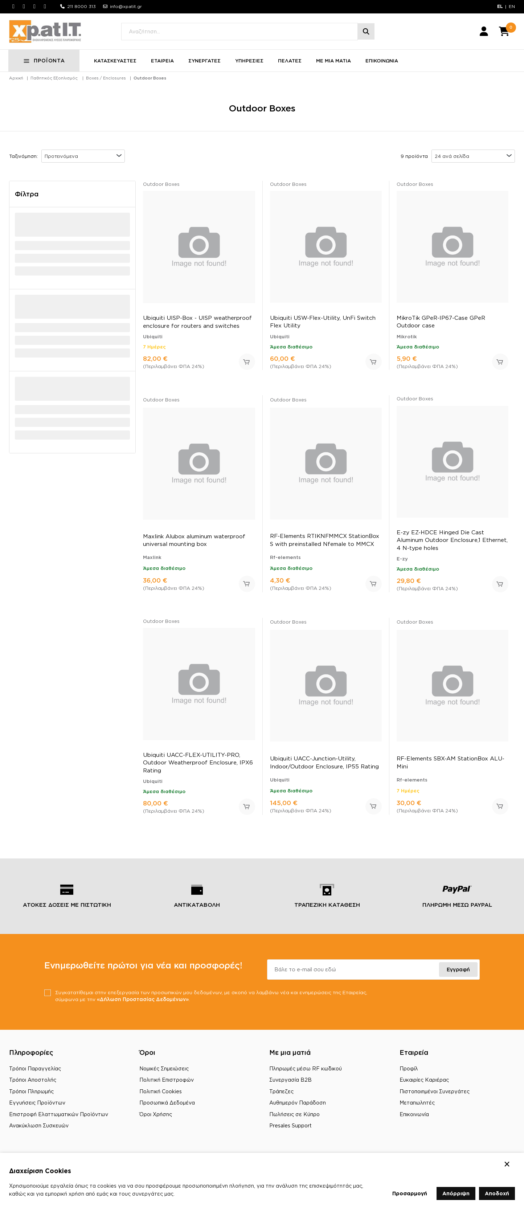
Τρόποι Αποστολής (32, 1083)
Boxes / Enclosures (106, 82)
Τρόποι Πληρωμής (31, 1095)
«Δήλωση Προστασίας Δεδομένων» (171, 1003)
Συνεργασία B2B (290, 1083)
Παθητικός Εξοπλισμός (54, 82)
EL (500, 6)
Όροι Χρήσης (155, 1118)
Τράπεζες (281, 1095)
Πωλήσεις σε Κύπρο (294, 1118)
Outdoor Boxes (150, 82)
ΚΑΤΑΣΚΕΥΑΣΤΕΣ (116, 64)
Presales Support (290, 1129)
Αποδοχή (497, 1193)
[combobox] (83, 159)
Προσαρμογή (409, 1193)
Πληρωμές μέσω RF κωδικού (305, 1072)
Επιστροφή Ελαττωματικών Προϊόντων (58, 1118)
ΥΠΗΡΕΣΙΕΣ (250, 64)
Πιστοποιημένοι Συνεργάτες (435, 1095)
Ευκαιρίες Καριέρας (424, 1083)
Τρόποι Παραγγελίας (35, 1072)
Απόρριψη (456, 1193)
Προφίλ (409, 1072)
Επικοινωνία (414, 1118)
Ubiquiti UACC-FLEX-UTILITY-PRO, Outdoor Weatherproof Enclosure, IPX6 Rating (198, 766)
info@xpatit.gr (126, 6)
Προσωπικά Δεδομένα (167, 1106)
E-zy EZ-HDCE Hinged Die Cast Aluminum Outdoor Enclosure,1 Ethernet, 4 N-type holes (452, 544)
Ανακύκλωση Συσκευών (39, 1129)
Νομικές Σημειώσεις (164, 1072)
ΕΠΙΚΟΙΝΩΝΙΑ (382, 64)
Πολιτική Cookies (160, 1095)
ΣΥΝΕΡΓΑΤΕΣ (205, 64)
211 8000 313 (81, 6)
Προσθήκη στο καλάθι (247, 366)
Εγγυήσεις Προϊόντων (37, 1106)
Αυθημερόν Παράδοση (297, 1106)
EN (512, 6)
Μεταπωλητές (417, 1106)
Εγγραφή (458, 973)
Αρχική (16, 82)
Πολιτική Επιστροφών (166, 1083)
